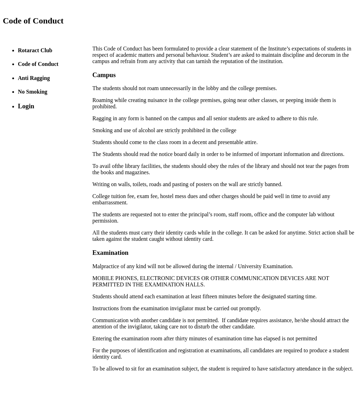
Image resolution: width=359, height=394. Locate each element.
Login (26, 106)
